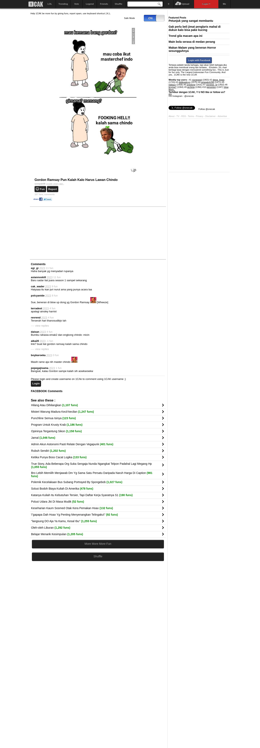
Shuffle (118, 4)
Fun (42, 189)
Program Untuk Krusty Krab (56, 424)
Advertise (222, 116)
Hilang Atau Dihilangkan (54, 405)
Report (52, 189)
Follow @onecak (206, 109)
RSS (183, 116)
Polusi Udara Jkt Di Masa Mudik (57, 501)
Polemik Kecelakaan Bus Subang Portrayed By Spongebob (76, 482)
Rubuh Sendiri (48, 450)
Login (36, 383)
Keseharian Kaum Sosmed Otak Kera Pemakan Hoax (72, 508)
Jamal (43, 437)
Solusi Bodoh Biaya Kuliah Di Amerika (62, 488)
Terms (191, 116)
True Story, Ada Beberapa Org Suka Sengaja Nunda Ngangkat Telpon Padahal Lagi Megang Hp (91, 465)
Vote (76, 4)
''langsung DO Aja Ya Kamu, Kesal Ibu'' (64, 521)
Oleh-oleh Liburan (50, 527)
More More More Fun (97, 543)
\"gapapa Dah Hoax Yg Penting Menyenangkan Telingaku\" (74, 514)
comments (45, 194)
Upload (185, 4)
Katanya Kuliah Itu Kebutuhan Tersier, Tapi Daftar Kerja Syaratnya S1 (82, 495)
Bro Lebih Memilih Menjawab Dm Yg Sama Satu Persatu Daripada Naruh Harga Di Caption (91, 474)
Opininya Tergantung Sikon (56, 431)
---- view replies (40, 325)
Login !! (206, 4)
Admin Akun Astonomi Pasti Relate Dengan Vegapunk (72, 444)
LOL (50, 4)
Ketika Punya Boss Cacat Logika (59, 457)
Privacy (200, 116)
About (171, 116)
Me (224, 4)
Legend (90, 4)
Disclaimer (210, 116)
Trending (63, 4)
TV (178, 116)
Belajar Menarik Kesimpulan (57, 534)
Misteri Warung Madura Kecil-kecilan (62, 411)
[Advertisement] (60, 232)
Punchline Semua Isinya (53, 418)
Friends (104, 4)
